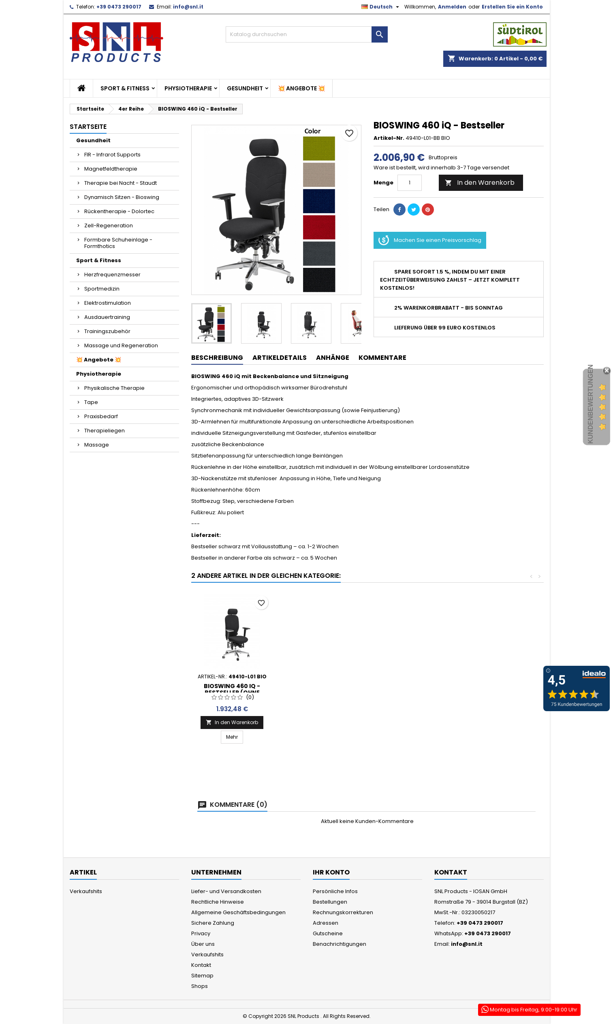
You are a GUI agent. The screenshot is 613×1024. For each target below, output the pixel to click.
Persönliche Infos (335, 891)
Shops (199, 986)
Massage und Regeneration (121, 345)
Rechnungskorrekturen (343, 912)
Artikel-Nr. (389, 138)
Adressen (325, 923)
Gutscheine (328, 933)
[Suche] (307, 34)
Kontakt (201, 965)
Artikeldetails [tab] (279, 357)
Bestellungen (330, 902)
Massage (96, 445)
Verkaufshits (86, 891)
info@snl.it (188, 6)
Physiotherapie (188, 88)
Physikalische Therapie (114, 388)
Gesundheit (245, 88)
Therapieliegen (104, 430)
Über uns (203, 944)
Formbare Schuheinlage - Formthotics (118, 243)
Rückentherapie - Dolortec (119, 211)
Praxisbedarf (101, 416)
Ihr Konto (331, 872)
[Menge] (409, 183)
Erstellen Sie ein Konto (512, 6)
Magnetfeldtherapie (110, 169)
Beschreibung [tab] (217, 357)
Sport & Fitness (125, 88)
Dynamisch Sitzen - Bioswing (121, 197)
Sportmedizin (102, 289)
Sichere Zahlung (212, 923)
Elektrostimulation (107, 303)
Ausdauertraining (107, 317)
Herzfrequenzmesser (112, 274)
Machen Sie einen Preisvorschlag (429, 240)
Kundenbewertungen (590, 404)
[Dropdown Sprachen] (381, 7)
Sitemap (202, 975)
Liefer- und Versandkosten (226, 891)
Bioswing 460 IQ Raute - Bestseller (232, 696)
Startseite (88, 126)
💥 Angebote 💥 (301, 88)
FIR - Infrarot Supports (112, 154)
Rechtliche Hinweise (217, 902)
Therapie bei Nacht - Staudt (120, 183)
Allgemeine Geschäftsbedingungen (238, 912)
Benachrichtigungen (339, 944)
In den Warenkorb (480, 182)
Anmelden (452, 6)
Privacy (200, 933)
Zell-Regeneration (108, 225)
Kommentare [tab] (382, 357)
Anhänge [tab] (332, 357)
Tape (91, 402)
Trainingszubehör (107, 331)
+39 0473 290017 (118, 6)
